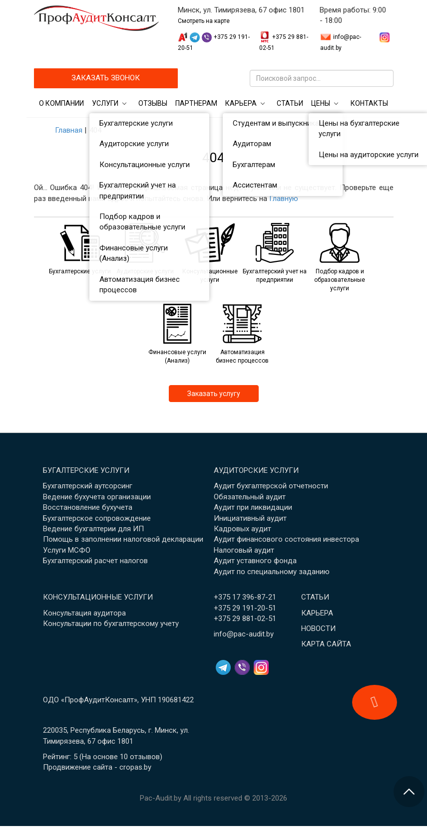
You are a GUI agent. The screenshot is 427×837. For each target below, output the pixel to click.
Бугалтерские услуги (86, 470)
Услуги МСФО (66, 550)
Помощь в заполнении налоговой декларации (123, 539)
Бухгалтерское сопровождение (97, 518)
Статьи (290, 103)
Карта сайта (326, 643)
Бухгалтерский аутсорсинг (87, 485)
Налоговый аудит (244, 550)
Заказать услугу (213, 394)
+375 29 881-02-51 (245, 618)
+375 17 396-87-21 (245, 597)
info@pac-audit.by (244, 633)
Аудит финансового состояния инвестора (286, 539)
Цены (320, 103)
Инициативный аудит (250, 518)
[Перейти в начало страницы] (409, 791)
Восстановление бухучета (87, 507)
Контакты (369, 103)
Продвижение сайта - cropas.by (97, 767)
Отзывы (152, 103)
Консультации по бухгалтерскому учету (111, 623)
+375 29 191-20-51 (245, 608)
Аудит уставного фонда (255, 560)
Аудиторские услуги (256, 470)
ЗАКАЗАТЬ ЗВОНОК (105, 77)
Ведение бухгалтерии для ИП (93, 528)
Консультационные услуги (98, 597)
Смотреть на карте (204, 20)
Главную (283, 198)
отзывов (145, 756)
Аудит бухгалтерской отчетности (271, 485)
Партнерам (196, 103)
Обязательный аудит (250, 496)
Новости (318, 628)
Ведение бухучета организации (97, 496)
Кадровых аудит (242, 528)
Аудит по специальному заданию (272, 571)
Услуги (105, 103)
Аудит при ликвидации (253, 507)
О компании (61, 103)
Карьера (241, 103)
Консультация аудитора (84, 613)
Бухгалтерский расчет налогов (95, 560)
